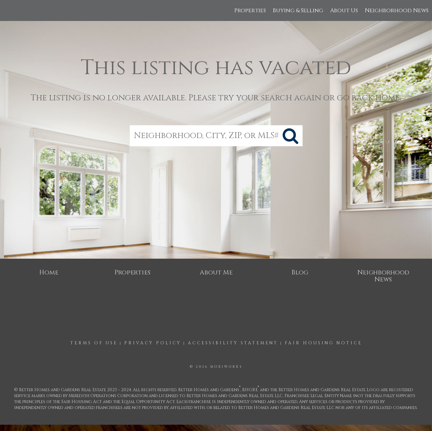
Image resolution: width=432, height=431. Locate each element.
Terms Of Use (94, 343)
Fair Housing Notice (323, 343)
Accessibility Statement (233, 343)
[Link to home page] (9, 10)
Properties (250, 10)
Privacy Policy (152, 343)
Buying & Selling (298, 10)
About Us (344, 10)
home (387, 97)
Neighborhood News (397, 10)
